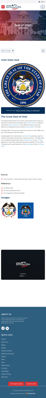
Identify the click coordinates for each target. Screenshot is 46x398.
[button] (23, 85)
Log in (42, 1)
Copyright (5, 371)
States (3, 348)
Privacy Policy (6, 374)
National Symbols (7, 354)
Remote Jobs (31, 384)
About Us (4, 342)
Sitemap (4, 377)
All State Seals (8, 188)
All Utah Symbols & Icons (12, 190)
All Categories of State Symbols (14, 193)
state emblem (30, 127)
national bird (26, 136)
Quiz (3, 362)
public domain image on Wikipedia (27, 110)
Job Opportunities (16, 384)
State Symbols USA (13, 7)
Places (3, 356)
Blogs (3, 345)
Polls (3, 359)
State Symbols (6, 351)
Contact (4, 368)
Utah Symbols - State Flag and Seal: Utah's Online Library (23, 179)
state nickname (14, 125)
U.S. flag (39, 140)
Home (3, 339)
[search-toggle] (43, 7)
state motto (31, 123)
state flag (29, 144)
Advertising (5, 365)
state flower (28, 140)
